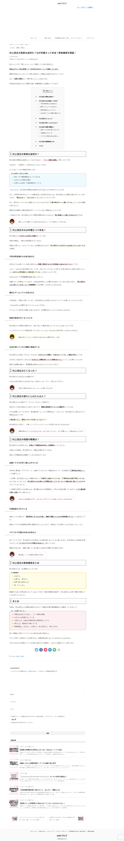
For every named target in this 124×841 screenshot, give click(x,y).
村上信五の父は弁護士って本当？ (48, 101)
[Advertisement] (62, 22)
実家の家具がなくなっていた (47, 110)
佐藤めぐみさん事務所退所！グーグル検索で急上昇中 (37, 763)
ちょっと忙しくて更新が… (88, 7)
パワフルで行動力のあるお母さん (48, 136)
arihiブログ (62, 3)
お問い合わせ (47, 38)
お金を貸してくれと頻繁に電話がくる (49, 113)
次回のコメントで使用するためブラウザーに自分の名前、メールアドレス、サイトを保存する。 (39, 716)
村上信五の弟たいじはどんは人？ (48, 123)
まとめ (40, 145)
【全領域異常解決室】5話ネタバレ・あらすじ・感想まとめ (39, 789)
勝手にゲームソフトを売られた (47, 106)
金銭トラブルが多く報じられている (48, 129)
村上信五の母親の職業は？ (46, 127)
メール (13, 701)
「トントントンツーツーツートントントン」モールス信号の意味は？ (42, 776)
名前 (12, 694)
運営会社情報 (91, 831)
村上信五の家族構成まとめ (46, 141)
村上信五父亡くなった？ (45, 118)
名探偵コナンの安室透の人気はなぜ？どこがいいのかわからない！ (41, 803)
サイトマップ (90, 38)
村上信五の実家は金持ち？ (46, 96)
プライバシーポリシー (76, 38)
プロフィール (33, 38)
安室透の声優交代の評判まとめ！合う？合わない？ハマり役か (40, 749)
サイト (12, 709)
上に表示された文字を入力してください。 (22, 722)
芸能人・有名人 (20, 656)
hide (51, 91)
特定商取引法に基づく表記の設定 (62, 38)
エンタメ (13, 656)
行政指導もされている (45, 133)
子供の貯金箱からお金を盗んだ (47, 103)
